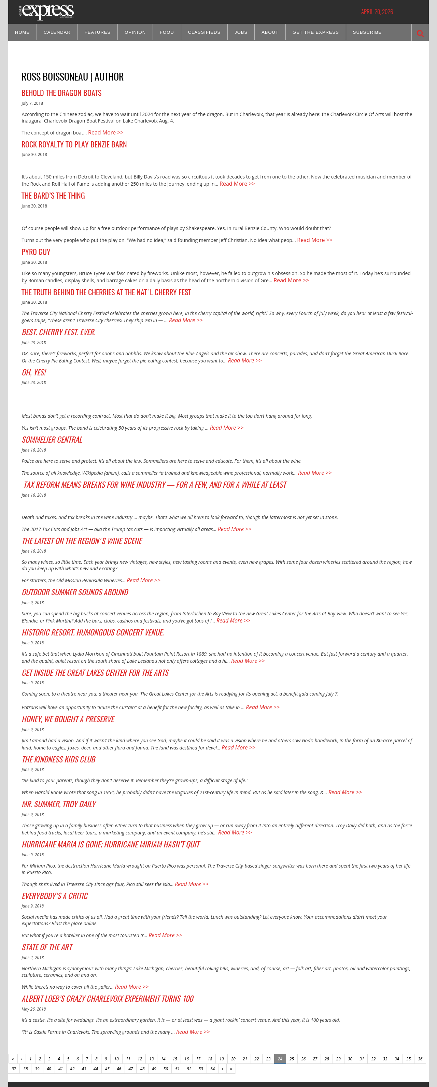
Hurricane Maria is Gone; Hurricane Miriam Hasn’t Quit (98, 811)
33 (385, 1017)
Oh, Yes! (32, 359)
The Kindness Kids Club (53, 730)
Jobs (241, 32)
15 (175, 1017)
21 (245, 1017)
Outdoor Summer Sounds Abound (68, 571)
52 (189, 1027)
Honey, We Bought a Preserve (61, 692)
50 (166, 1027)
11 (128, 1017)
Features (98, 32)
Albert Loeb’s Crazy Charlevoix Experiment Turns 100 (95, 959)
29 (338, 1017)
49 (154, 1027)
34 (397, 1017)
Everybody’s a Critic (49, 860)
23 (268, 1017)
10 (116, 1017)
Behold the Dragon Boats (58, 92)
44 (96, 1027)
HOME (139, 1050)
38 (25, 1027)
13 (151, 1017)
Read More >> (103, 131)
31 (362, 1017)
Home (22, 32)
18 (210, 1017)
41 (60, 1027)
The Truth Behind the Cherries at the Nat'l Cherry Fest (99, 283)
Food (167, 32)
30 (350, 1017)
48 (142, 1027)
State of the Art (43, 909)
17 (198, 1017)
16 (186, 1017)
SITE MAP (124, 1050)
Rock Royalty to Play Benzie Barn (69, 142)
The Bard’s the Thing (50, 191)
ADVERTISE (105, 1050)
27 (315, 1017)
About (270, 32)
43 (84, 1027)
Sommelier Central (48, 425)
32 (373, 1017)
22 (256, 1017)
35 (408, 1017)
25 (292, 1017)
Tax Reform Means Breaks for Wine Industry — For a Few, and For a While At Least (136, 467)
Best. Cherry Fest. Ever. (53, 321)
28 (326, 1017)
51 (177, 1027)
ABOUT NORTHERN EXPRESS (48, 1050)
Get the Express (316, 32)
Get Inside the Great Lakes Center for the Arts (84, 647)
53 (201, 1027)
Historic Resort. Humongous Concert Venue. (83, 609)
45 (107, 1027)
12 (140, 1017)
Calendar (57, 32)
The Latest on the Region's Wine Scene (73, 522)
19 (221, 1017)
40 (49, 1027)
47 (130, 1027)
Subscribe (367, 32)
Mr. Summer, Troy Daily (53, 773)
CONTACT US (84, 1050)
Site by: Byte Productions (219, 1077)
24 (280, 1017)
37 (14, 1027)
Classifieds (204, 32)
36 (420, 1017)
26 (303, 1017)
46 (119, 1027)
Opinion (135, 32)
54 (212, 1027)
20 (233, 1017)
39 (37, 1027)
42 (72, 1027)
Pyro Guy (35, 245)
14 (163, 1017)
